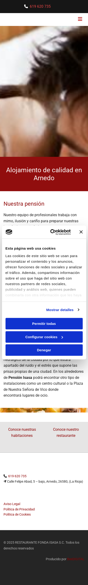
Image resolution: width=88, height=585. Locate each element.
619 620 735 (40, 6)
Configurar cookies (44, 337)
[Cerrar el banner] (81, 232)
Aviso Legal (12, 504)
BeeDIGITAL (75, 559)
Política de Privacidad (19, 509)
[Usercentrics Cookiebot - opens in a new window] (52, 232)
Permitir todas (44, 324)
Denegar (44, 350)
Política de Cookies (17, 514)
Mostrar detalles (60, 310)
